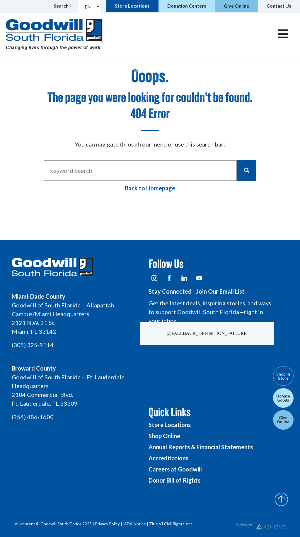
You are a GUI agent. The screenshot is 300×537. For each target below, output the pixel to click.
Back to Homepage (150, 188)
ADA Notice (135, 523)
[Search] (246, 170)
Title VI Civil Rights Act (170, 523)
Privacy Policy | (109, 523)
